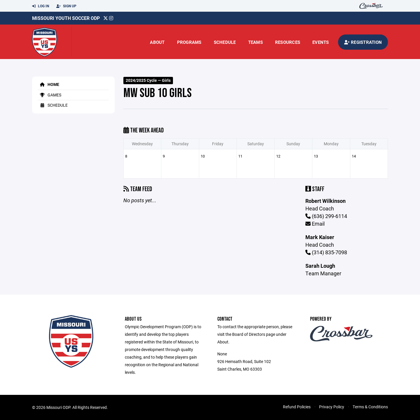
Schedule (225, 42)
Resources (287, 42)
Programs (189, 42)
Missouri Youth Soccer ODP (66, 18)
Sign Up (66, 6)
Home (48, 84)
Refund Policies (297, 406)
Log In (40, 6)
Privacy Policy (331, 406)
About (157, 42)
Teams (255, 42)
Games (49, 95)
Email (315, 223)
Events (320, 42)
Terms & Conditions (370, 406)
